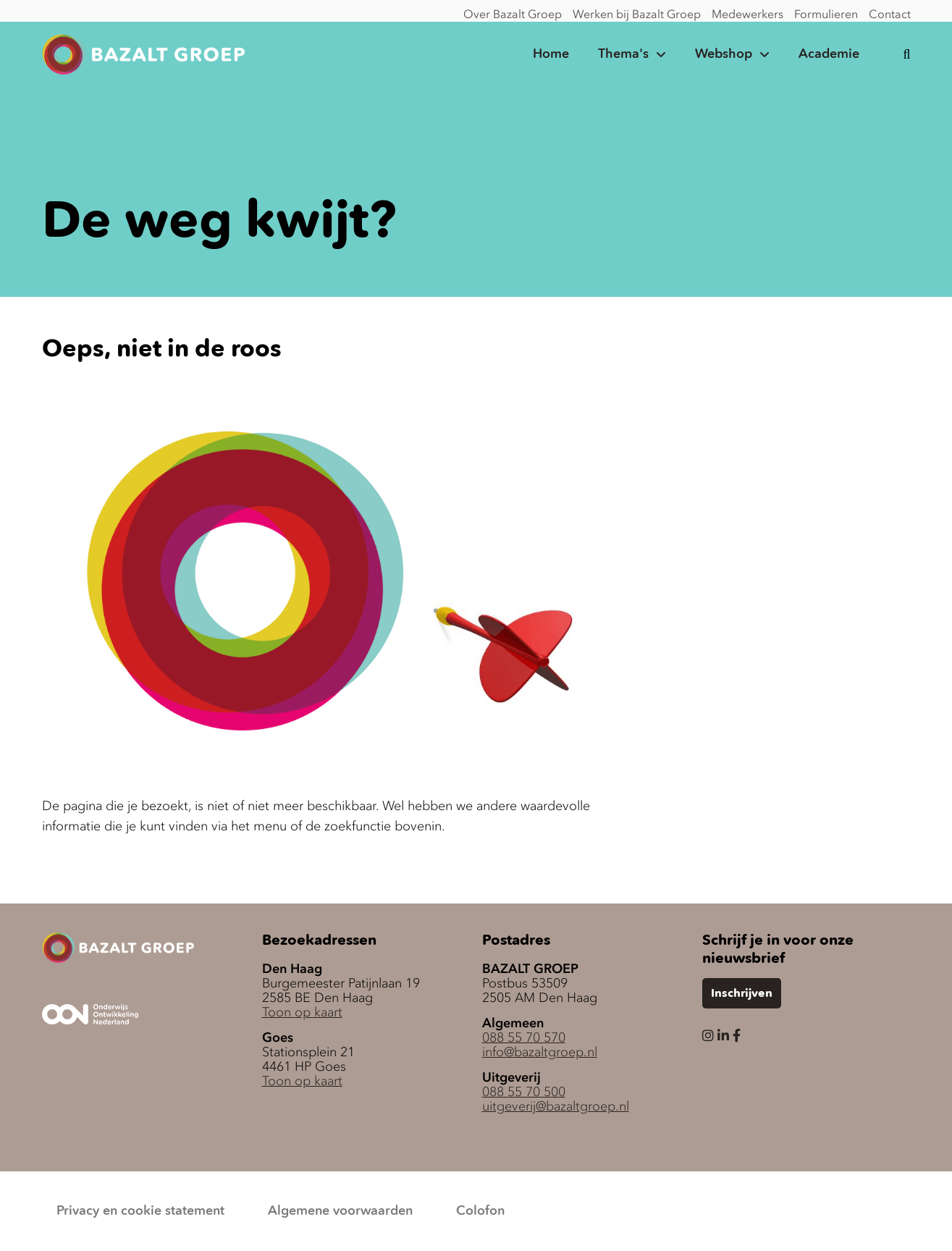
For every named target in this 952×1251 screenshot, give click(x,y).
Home (551, 54)
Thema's (623, 54)
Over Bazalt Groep (512, 14)
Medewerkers (747, 14)
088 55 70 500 (523, 1092)
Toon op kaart (302, 1012)
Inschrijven (741, 994)
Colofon (480, 1211)
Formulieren (826, 14)
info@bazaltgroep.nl (539, 1052)
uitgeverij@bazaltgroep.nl (555, 1106)
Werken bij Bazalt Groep (637, 14)
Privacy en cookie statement (140, 1211)
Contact (890, 14)
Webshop (723, 54)
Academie (829, 54)
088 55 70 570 (523, 1037)
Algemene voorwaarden (340, 1211)
